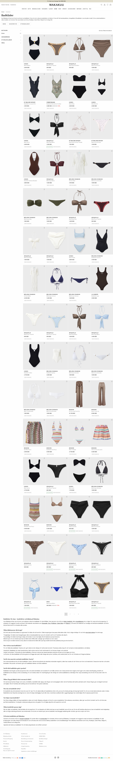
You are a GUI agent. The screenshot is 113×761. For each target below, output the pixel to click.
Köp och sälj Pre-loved (8, 750)
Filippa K (68, 623)
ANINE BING (42, 736)
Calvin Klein (60, 623)
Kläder (51, 9)
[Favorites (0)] (107, 5)
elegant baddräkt (24, 719)
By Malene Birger (43, 738)
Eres (49, 623)
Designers (44, 9)
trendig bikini (43, 719)
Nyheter (24, 9)
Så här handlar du (25, 736)
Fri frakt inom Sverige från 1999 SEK (56, 1)
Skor (59, 9)
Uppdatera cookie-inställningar (29, 751)
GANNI (41, 743)
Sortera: (105, 31)
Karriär (5, 741)
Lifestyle (85, 9)
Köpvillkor (23, 748)
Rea (90, 9)
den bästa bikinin (90, 632)
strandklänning (79, 621)
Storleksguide (6, 748)
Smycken (79, 9)
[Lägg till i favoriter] (44, 35)
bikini (65, 621)
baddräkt (69, 621)
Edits (29, 9)
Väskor (64, 9)
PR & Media (6, 743)
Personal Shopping (8, 738)
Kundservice (13, 4)
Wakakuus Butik (7, 736)
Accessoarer (71, 9)
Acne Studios (42, 733)
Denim (55, 9)
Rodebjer (53, 623)
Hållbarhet (5, 746)
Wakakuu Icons (36, 9)
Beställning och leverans (27, 738)
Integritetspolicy (25, 746)
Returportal (24, 743)
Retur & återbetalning (26, 741)
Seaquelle (44, 623)
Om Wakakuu (6, 733)
